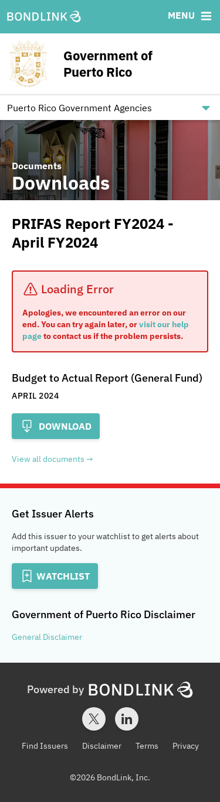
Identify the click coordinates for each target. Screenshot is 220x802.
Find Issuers (45, 746)
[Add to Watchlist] (55, 576)
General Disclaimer (47, 637)
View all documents (48, 459)
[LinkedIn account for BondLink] (126, 719)
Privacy (185, 746)
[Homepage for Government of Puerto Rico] (110, 63)
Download (56, 426)
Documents (37, 166)
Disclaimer (101, 746)
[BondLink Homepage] (44, 17)
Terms (147, 746)
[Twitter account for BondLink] (94, 719)
